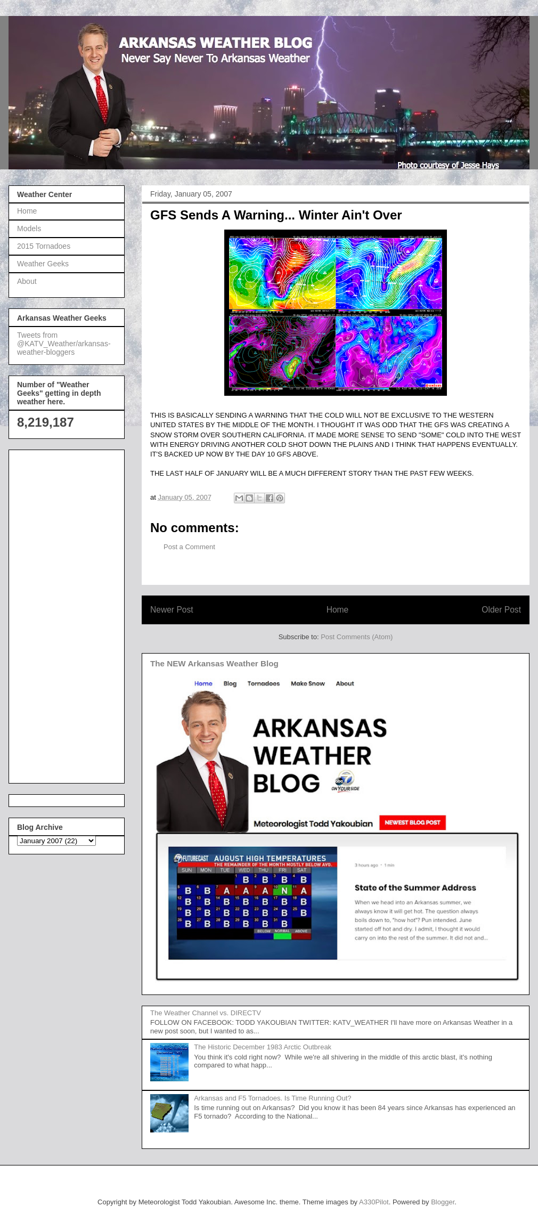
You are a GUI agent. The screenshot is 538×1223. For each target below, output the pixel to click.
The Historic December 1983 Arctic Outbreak (262, 1047)
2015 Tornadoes (43, 246)
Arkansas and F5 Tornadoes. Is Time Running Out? (272, 1098)
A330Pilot (374, 1202)
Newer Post (171, 609)
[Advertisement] (59, 613)
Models (29, 228)
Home (338, 609)
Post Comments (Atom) (357, 637)
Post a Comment (189, 547)
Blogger (442, 1202)
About (27, 281)
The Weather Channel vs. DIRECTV (205, 1013)
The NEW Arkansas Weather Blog (214, 663)
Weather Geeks (43, 263)
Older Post (501, 609)
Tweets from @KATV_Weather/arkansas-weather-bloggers (64, 343)
